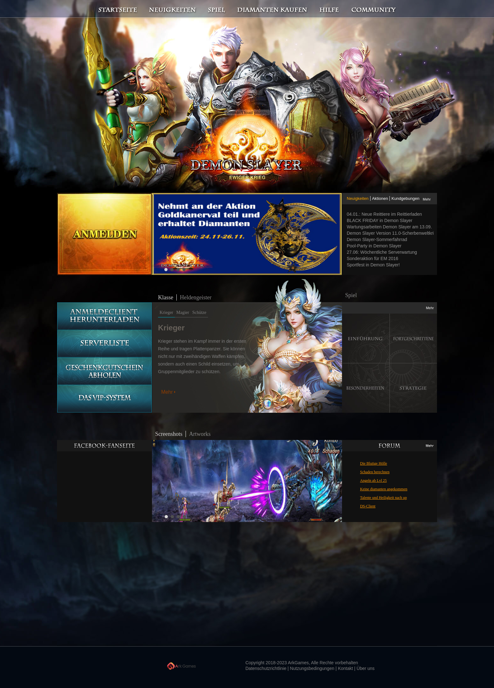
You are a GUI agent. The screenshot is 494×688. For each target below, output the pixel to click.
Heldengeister (196, 297)
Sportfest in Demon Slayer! (373, 264)
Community (375, 9)
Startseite (114, 9)
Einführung (366, 338)
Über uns (366, 668)
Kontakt (345, 668)
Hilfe (329, 9)
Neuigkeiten (171, 9)
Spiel (217, 9)
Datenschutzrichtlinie (265, 668)
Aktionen (380, 198)
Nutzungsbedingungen (312, 668)
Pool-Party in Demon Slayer (374, 245)
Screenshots (168, 434)
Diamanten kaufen (272, 9)
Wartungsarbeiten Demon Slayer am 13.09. (389, 226)
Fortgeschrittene (413, 338)
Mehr (427, 199)
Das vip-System (104, 399)
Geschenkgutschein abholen (104, 371)
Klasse (165, 297)
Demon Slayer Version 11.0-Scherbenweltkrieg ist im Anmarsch (392, 233)
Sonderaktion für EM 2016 (372, 258)
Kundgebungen (405, 198)
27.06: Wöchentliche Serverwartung (382, 252)
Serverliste (104, 344)
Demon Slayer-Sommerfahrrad (377, 239)
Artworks (200, 434)
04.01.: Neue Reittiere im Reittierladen (384, 214)
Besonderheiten (366, 388)
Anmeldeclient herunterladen (104, 316)
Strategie (413, 388)
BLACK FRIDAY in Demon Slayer (379, 220)
